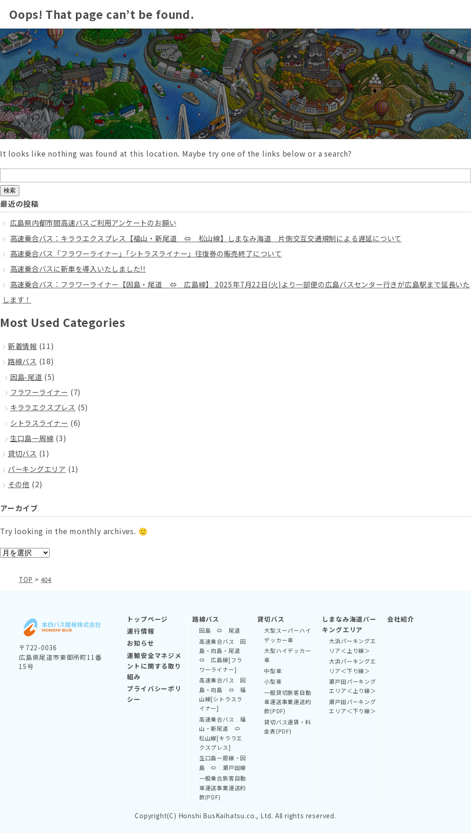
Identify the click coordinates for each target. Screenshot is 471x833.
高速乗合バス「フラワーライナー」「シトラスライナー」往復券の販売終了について (155, 253)
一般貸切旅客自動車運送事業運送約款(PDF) (287, 701)
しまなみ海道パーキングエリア (349, 624)
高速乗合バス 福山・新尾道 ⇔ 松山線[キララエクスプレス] (222, 733)
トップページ (147, 618)
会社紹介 (400, 618)
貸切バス (23, 453)
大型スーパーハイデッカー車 (287, 634)
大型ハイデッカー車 (287, 655)
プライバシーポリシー (154, 694)
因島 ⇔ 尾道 (220, 630)
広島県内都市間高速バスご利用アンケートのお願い (98, 222)
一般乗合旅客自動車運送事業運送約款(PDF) (222, 787)
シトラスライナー (41, 422)
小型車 (272, 681)
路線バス (23, 361)
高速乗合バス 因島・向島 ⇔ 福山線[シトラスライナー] (222, 694)
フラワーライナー (41, 391)
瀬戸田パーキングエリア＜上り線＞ (352, 685)
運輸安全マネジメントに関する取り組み (154, 666)
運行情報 (140, 630)
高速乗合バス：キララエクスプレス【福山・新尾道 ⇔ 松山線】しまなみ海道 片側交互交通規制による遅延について (218, 238)
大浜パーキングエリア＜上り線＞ (352, 645)
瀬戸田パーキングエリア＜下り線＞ (352, 706)
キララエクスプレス (45, 407)
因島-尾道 (27, 376)
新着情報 (23, 345)
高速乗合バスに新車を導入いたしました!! (82, 268)
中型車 (272, 671)
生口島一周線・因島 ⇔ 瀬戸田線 (222, 762)
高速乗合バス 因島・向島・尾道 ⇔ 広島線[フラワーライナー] (222, 655)
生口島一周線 (33, 437)
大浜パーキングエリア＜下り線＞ (352, 665)
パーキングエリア (38, 468)
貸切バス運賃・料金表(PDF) (287, 726)
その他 (19, 483)
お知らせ (140, 642)
